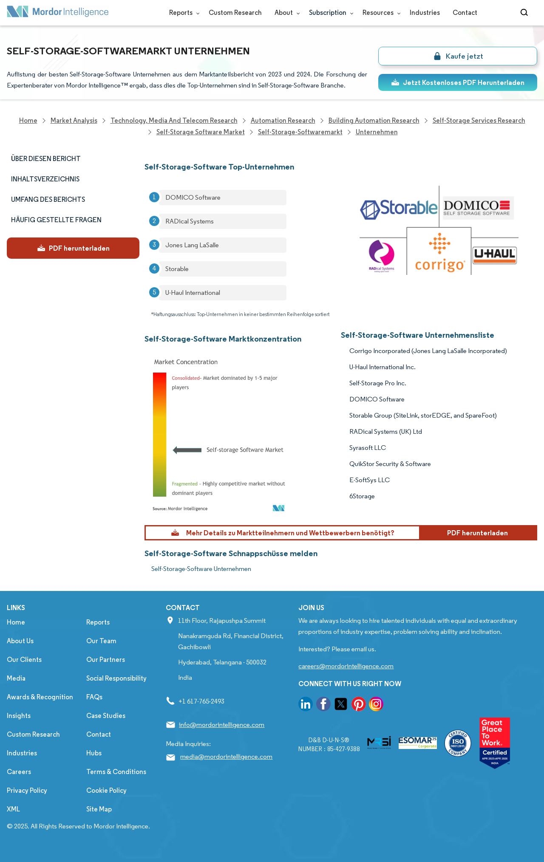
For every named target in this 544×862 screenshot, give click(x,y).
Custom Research (235, 12)
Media (16, 678)
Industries (425, 12)
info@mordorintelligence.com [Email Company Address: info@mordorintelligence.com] (221, 725)
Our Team (101, 641)
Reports (182, 12)
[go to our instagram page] (376, 705)
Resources (380, 12)
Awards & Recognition (40, 697)
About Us (20, 641)
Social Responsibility (116, 678)
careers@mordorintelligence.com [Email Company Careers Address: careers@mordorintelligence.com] (346, 666)
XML (13, 809)
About (285, 12)
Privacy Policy (27, 790)
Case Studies (105, 716)
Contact (465, 12)
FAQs (94, 697)
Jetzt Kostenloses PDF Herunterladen (457, 82)
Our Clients (24, 660)
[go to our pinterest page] (358, 705)
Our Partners (105, 660)
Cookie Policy (106, 790)
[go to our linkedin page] (305, 705)
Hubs (94, 753)
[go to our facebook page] (323, 705)
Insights (19, 716)
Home (16, 622)
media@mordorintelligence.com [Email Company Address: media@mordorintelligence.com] (226, 756)
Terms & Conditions (116, 772)
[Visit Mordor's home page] (58, 13)
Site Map (99, 809)
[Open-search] (525, 12)
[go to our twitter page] (341, 705)
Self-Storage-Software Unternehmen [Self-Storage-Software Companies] (201, 569)
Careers (19, 772)
